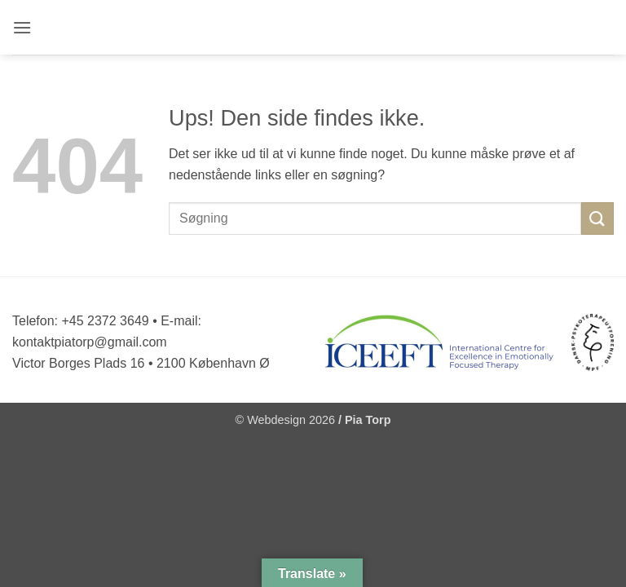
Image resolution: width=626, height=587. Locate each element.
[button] (23, 27)
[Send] (597, 218)
